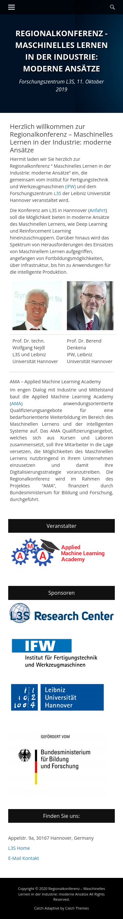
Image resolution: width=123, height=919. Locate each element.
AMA (16, 403)
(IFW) (70, 186)
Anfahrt (98, 210)
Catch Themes (77, 908)
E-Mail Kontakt (23, 858)
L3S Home (19, 848)
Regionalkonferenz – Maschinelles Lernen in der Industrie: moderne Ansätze (61, 891)
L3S (57, 193)
